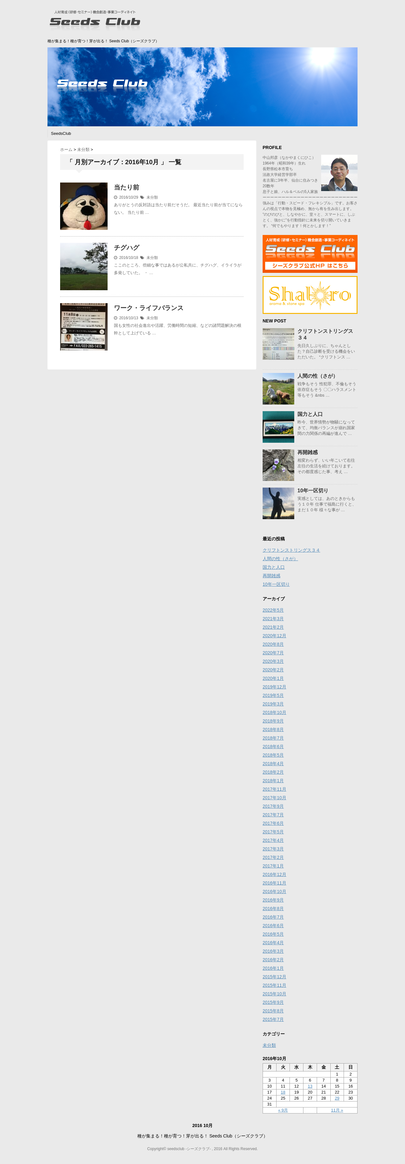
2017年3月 (273, 848)
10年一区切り (312, 490)
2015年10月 (274, 993)
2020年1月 (273, 678)
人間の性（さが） (317, 376)
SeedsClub (61, 133)
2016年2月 (273, 959)
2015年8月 (273, 1010)
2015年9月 (273, 1002)
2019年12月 (274, 686)
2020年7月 (273, 652)
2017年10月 (274, 797)
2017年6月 (273, 823)
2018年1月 (273, 780)
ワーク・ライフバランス (149, 307)
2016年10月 (274, 891)
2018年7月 (273, 738)
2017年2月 (273, 857)
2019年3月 (273, 703)
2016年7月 (273, 917)
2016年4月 (273, 942)
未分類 (152, 197)
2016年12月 (274, 874)
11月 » (337, 1110)
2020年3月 (273, 661)
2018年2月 (273, 772)
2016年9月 (273, 900)
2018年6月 (273, 746)
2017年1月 (273, 865)
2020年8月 (273, 644)
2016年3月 (273, 951)
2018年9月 (273, 720)
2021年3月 (273, 618)
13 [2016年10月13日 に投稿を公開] (310, 1086)
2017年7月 (273, 814)
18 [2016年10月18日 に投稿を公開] (283, 1092)
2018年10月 (274, 712)
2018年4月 (273, 763)
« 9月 (283, 1110)
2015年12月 (274, 976)
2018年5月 (273, 755)
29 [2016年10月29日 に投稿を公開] (337, 1098)
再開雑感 (307, 452)
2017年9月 (273, 806)
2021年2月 (273, 627)
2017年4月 (273, 840)
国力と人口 (310, 414)
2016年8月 (273, 908)
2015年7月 (273, 1019)
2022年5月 (273, 610)
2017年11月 (274, 789)
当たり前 (126, 187)
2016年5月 (273, 934)
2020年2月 (273, 669)
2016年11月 (274, 882)
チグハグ (126, 247)
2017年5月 (273, 831)
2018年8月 (273, 729)
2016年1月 (273, 968)
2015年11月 (274, 985)
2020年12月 (274, 635)
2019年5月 (273, 695)
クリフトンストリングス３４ (291, 550)
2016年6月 (273, 925)
